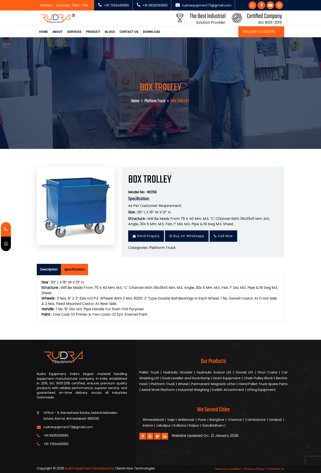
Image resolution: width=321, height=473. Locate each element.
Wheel (183, 383)
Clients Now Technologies (135, 468)
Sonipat (275, 419)
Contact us (128, 31)
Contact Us (276, 469)
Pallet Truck (149, 372)
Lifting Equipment (261, 389)
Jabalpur (163, 425)
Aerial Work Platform (158, 389)
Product (93, 31)
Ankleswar (186, 419)
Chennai (235, 419)
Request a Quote (261, 31)
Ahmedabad (153, 419)
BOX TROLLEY (149, 179)
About (57, 31)
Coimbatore (255, 419)
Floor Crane (268, 372)
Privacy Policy (255, 469)
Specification (74, 269)
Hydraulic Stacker (177, 372)
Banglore (217, 419)
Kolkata (179, 425)
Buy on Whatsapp (186, 236)
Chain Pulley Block (259, 378)
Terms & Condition (227, 469)
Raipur (194, 425)
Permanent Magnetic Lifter (214, 383)
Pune (202, 419)
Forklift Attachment (228, 389)
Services (74, 31)
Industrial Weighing (193, 389)
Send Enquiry (146, 236)
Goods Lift (244, 372)
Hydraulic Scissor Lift (214, 372)
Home (43, 31)
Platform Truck (154, 101)
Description (49, 269)
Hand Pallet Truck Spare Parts (263, 383)
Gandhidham (213, 425)
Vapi (171, 419)
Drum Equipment (227, 378)
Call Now (223, 236)
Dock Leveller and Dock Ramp (186, 378)
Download (151, 31)
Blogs (110, 31)
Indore (148, 425)
